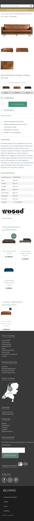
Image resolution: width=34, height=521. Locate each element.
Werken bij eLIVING (8, 350)
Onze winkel (6, 352)
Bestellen (5, 366)
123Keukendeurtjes (8, 414)
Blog (3, 348)
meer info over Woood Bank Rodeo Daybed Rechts (25, 247)
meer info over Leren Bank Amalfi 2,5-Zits (9, 246)
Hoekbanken (6, 425)
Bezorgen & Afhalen (8, 370)
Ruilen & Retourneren (8, 372)
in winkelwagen (17, 104)
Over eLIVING (6, 340)
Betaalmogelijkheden (8, 368)
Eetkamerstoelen (7, 431)
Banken (4, 423)
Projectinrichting (7, 412)
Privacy (6, 506)
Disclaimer (6, 510)
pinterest (16, 480)
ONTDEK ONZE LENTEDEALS (17, 10)
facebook (4, 480)
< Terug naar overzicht (7, 13)
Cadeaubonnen (6, 346)
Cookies (6, 501)
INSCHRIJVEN (10, 455)
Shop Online (6, 342)
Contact (4, 356)
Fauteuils (5, 427)
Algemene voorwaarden (10, 497)
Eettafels (4, 429)
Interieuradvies (6, 344)
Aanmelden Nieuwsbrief (9, 354)
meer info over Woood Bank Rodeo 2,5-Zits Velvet (9, 276)
